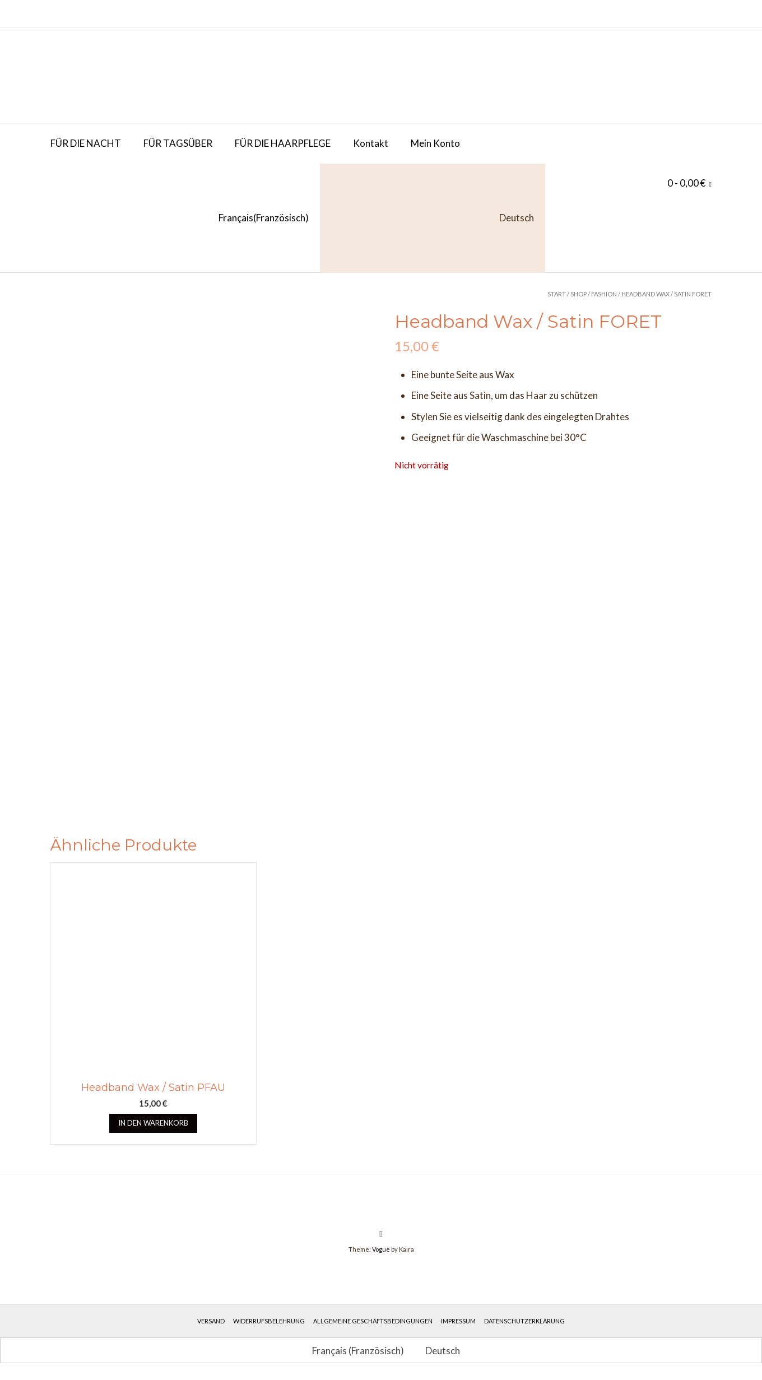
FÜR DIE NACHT (85, 143)
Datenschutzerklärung (524, 1321)
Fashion (604, 294)
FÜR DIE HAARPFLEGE (283, 143)
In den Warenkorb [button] (153, 1122)
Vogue (381, 1249)
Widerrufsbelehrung (269, 1321)
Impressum (458, 1321)
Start (556, 294)
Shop (578, 294)
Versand (211, 1321)
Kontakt (370, 143)
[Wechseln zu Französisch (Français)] (179, 218)
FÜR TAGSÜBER (177, 143)
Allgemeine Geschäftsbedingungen (373, 1321)
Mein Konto (435, 143)
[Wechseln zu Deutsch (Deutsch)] (438, 1350)
